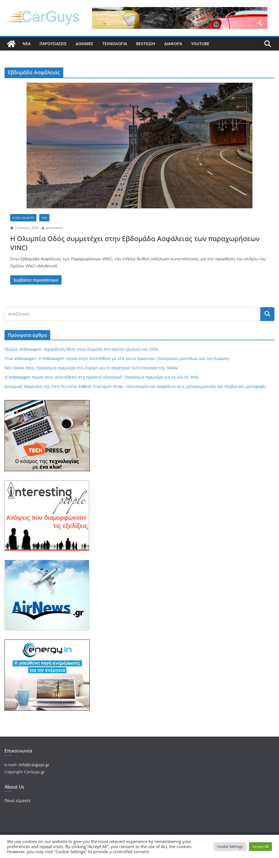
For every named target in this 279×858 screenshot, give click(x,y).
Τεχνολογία (114, 43)
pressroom (54, 227)
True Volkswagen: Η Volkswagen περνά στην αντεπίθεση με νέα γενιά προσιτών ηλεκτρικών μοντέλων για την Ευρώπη (117, 358)
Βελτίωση (145, 43)
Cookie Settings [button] (230, 846)
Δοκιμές (84, 43)
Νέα (26, 43)
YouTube (200, 43)
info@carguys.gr (34, 764)
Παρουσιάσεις (53, 43)
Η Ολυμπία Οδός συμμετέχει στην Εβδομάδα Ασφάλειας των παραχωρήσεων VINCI (135, 243)
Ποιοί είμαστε (18, 800)
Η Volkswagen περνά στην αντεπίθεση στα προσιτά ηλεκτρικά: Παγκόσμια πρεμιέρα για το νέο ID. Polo (102, 377)
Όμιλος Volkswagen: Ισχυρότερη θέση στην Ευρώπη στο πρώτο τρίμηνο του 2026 (81, 349)
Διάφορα (173, 43)
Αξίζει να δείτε (23, 218)
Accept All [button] (260, 846)
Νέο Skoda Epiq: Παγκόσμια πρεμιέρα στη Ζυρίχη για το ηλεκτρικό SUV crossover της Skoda (91, 367)
